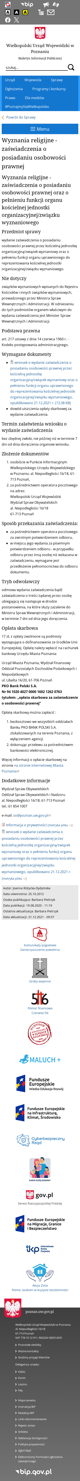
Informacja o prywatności (26, 825)
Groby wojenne (40, 979)
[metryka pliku (60, 825)
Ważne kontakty (28, 1351)
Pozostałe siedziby (29, 1345)
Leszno (22, 1384)
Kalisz (21, 1372)
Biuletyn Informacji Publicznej (40, 58)
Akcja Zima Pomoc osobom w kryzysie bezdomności (40, 1285)
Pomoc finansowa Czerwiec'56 (40, 1008)
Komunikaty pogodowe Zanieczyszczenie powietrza (40, 945)
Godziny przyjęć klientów (34, 1357)
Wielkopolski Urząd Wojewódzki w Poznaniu (40, 48)
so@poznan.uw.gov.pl (32, 815)
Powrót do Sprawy (21, 117)
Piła (20, 1390)
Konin (22, 1378)
